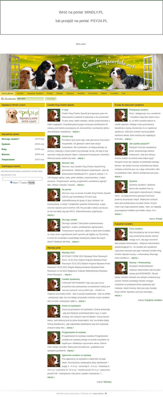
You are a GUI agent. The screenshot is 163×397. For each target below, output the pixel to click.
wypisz (23, 183)
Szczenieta (92, 93)
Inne (123, 93)
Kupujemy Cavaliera (124, 224)
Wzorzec (6, 154)
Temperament (8, 159)
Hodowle (81, 93)
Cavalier (20, 93)
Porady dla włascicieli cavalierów (129, 105)
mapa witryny (98, 394)
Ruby (4, 149)
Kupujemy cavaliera (35, 93)
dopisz (14, 183)
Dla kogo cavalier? (10, 139)
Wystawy (70, 93)
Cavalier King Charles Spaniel (60, 105)
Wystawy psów (54, 248)
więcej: (104, 382)
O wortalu (114, 93)
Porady (50, 93)
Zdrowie (59, 93)
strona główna (7, 93)
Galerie (104, 93)
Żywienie (6, 144)
